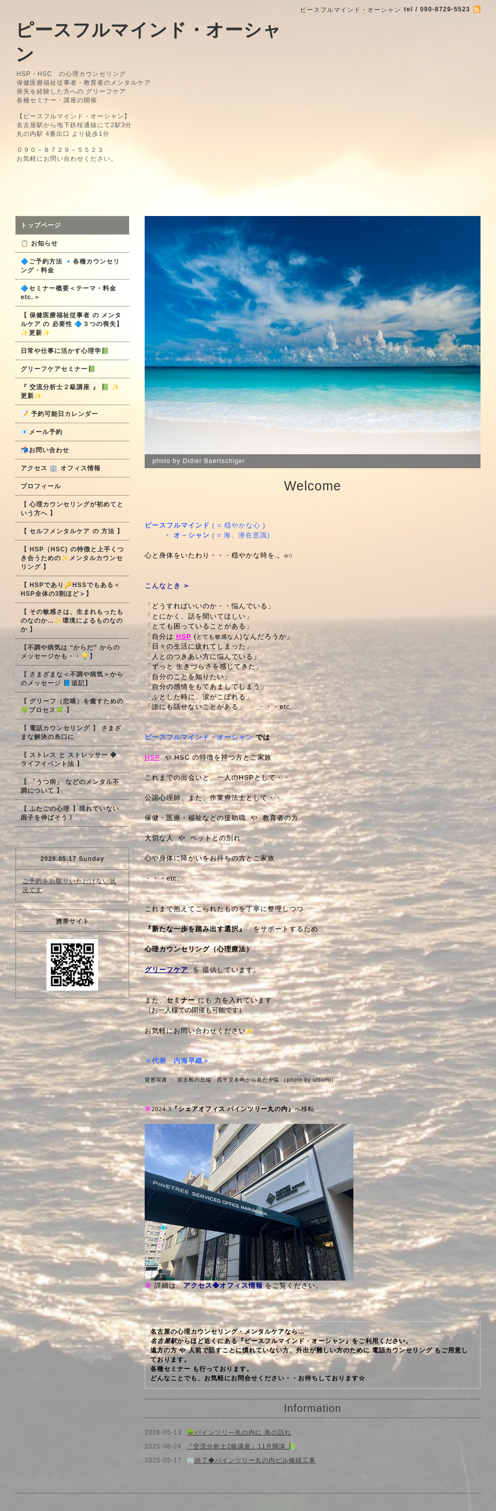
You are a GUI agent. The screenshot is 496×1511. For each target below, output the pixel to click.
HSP (152, 757)
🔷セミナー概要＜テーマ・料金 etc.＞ (68, 293)
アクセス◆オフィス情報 (223, 1285)
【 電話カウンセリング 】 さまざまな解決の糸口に (71, 732)
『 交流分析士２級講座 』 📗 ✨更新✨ (70, 391)
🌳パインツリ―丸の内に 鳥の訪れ (239, 1432)
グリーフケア (166, 970)
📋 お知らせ (43, 243)
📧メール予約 (42, 432)
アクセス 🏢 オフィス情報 (61, 468)
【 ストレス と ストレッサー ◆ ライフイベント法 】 (69, 759)
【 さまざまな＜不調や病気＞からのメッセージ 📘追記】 (72, 679)
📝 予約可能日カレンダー (59, 414)
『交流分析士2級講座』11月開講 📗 (241, 1446)
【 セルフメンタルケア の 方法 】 (72, 531)
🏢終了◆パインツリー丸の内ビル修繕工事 (251, 1460)
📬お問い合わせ (45, 450)
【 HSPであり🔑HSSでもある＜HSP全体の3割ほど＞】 (70, 589)
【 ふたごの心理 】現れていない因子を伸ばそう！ (70, 813)
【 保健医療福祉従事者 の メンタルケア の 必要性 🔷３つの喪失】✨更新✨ (72, 324)
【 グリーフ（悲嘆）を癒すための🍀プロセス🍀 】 (72, 706)
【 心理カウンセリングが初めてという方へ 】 (72, 509)
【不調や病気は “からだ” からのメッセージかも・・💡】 (70, 652)
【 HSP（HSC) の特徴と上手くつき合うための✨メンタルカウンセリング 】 (72, 558)
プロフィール (41, 486)
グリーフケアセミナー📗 (58, 369)
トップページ (41, 225)
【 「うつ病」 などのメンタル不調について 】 (70, 786)
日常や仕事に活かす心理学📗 (65, 350)
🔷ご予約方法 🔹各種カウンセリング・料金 (70, 266)
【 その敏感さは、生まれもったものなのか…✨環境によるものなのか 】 (72, 620)
